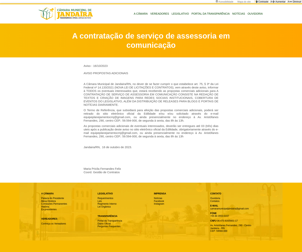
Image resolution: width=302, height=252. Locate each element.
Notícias (158, 198)
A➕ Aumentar (278, 1)
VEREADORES (159, 13)
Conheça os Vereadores (53, 223)
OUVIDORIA (255, 13)
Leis (100, 201)
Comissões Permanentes (54, 203)
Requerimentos (105, 198)
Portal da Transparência (110, 220)
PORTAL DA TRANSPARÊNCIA (210, 13)
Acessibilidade (224, 1)
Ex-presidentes (49, 209)
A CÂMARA (141, 13)
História (45, 206)
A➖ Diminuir (294, 1)
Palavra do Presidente (52, 198)
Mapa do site (244, 1)
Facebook (159, 201)
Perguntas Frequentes (109, 226)
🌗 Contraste (261, 1)
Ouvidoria (215, 198)
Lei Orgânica (104, 206)
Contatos (215, 201)
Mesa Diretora (48, 201)
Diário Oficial (104, 223)
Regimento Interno (107, 203)
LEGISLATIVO (180, 13)
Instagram (159, 203)
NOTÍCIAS (238, 13)
